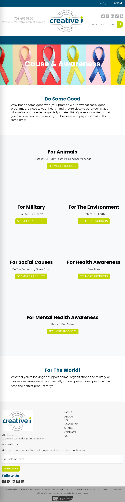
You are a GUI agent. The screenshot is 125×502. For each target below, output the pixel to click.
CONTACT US (70, 434)
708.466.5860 (23, 18)
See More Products (63, 166)
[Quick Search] (93, 24)
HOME (68, 412)
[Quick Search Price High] (112, 24)
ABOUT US (68, 418)
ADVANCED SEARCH (70, 426)
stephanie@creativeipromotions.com (23, 22)
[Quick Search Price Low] (103, 24)
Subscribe (11, 468)
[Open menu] (119, 40)
